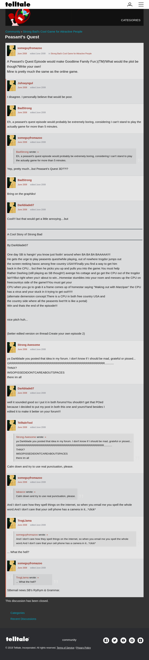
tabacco (20, 491)
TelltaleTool (25, 422)
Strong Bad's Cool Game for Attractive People (71, 54)
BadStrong (25, 108)
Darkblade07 (26, 205)
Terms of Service (65, 647)
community (69, 639)
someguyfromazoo (29, 48)
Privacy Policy (83, 647)
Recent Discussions (23, 618)
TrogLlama (25, 520)
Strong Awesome (29, 344)
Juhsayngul (25, 83)
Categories (130, 20)
